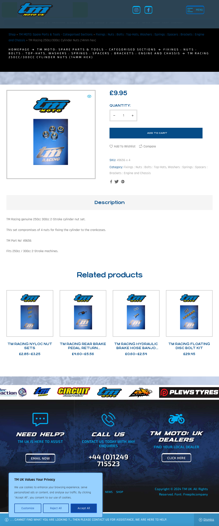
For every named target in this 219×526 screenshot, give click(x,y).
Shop (12, 34)
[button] (89, 96)
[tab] (109, 202)
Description (109, 202)
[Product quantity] (123, 115)
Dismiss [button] (208, 519)
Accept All (84, 508)
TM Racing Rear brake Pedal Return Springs (83, 348)
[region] (56, 495)
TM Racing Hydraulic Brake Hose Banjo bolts (136, 348)
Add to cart (157, 133)
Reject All (56, 508)
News (108, 492)
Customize (27, 508)
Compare (150, 146)
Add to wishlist (125, 146)
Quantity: (120, 105)
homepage (19, 49)
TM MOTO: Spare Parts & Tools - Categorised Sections (56, 34)
